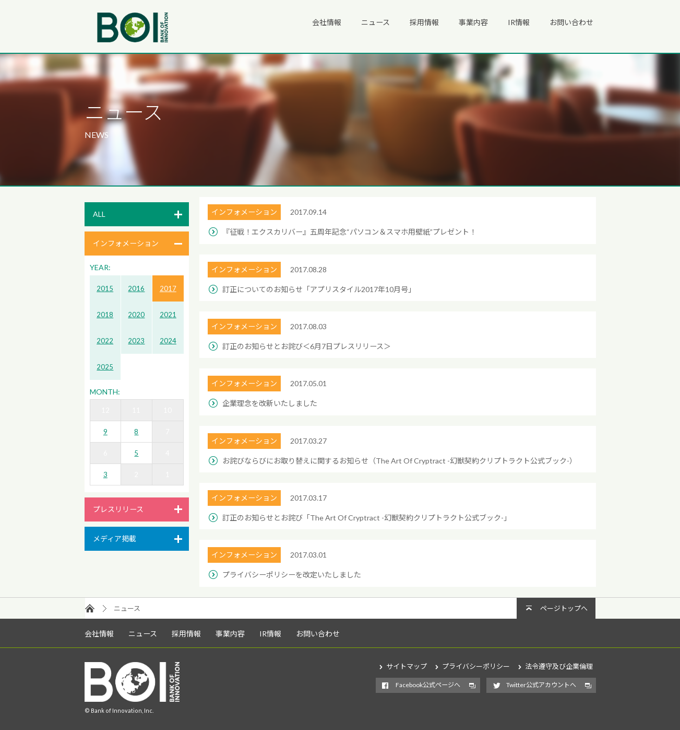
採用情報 (424, 22)
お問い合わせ (571, 22)
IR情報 (519, 22)
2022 (105, 341)
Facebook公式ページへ (428, 685)
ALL (99, 214)
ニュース (375, 22)
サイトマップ (406, 666)
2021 (168, 314)
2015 (105, 288)
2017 (168, 288)
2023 (136, 341)
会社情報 (326, 22)
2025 (105, 367)
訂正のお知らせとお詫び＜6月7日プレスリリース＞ (306, 346)
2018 (105, 314)
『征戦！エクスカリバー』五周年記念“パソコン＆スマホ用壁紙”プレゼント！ (349, 231)
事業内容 (473, 22)
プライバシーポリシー (476, 666)
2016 (136, 288)
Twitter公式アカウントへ (541, 685)
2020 (136, 314)
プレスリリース (118, 509)
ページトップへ (564, 608)
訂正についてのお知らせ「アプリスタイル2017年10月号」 (318, 289)
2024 (168, 341)
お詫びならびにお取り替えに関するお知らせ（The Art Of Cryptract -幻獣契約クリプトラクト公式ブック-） (399, 460)
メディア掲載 (114, 538)
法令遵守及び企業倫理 (559, 666)
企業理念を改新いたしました (269, 403)
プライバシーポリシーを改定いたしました (291, 574)
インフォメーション (126, 243)
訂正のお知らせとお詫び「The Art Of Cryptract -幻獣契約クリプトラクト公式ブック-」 (366, 517)
